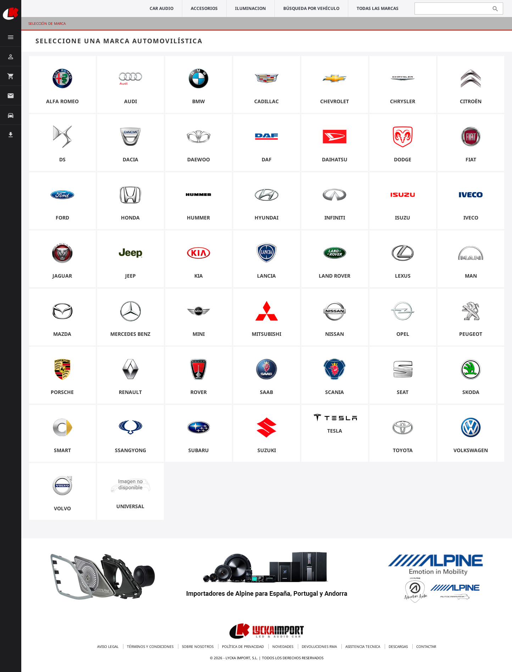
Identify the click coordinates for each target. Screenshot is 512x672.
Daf (267, 160)
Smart (62, 451)
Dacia (130, 160)
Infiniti (334, 219)
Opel (402, 335)
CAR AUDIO (161, 8)
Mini (199, 335)
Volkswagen (470, 451)
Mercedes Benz (130, 335)
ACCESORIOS (204, 8)
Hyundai (266, 219)
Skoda (470, 393)
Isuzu (402, 219)
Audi (130, 102)
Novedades (283, 646)
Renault (130, 393)
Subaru (198, 451)
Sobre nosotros (198, 646)
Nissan (334, 335)
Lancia (266, 277)
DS (62, 160)
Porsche (62, 393)
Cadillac (266, 102)
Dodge (402, 160)
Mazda (62, 335)
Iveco (470, 219)
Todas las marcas (378, 8)
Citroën (471, 102)
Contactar (426, 646)
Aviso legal (108, 646)
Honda (130, 219)
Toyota (403, 451)
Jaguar (62, 277)
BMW (198, 102)
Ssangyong (130, 451)
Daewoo (198, 160)
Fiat (471, 160)
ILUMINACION (250, 8)
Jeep (130, 277)
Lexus (403, 277)
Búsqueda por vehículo (311, 8)
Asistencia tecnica (363, 646)
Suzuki (266, 451)
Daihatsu (334, 160)
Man (471, 277)
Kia (198, 277)
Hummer (198, 219)
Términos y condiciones (150, 646)
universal (130, 507)
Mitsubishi (266, 335)
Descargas (399, 646)
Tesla (334, 431)
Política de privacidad (243, 646)
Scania (334, 393)
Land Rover (334, 277)
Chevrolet (334, 102)
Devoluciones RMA (320, 646)
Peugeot (470, 335)
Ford (62, 219)
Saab (266, 393)
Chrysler (402, 102)
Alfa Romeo (62, 102)
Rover (198, 393)
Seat (402, 393)
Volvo (62, 509)
